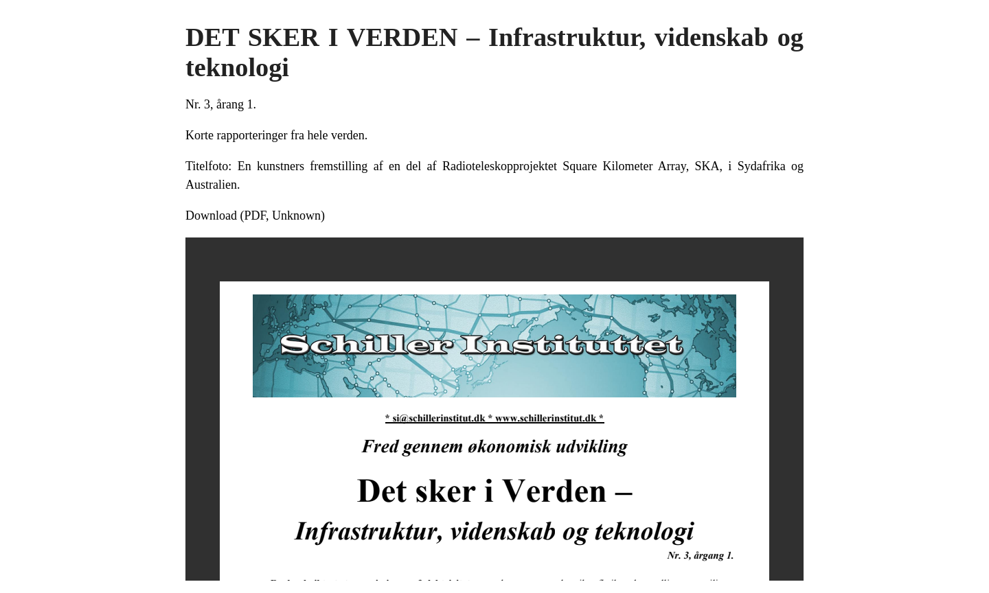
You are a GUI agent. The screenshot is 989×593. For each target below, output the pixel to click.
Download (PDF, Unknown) (255, 215)
